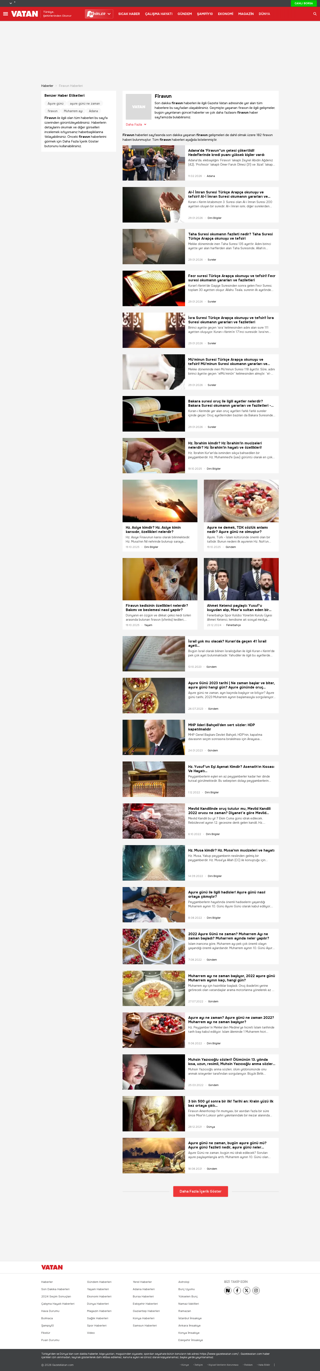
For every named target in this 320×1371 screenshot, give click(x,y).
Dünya (211, 1127)
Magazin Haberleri (99, 1311)
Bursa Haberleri (143, 1296)
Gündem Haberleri (99, 1282)
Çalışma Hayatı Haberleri (57, 1304)
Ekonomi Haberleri (99, 1296)
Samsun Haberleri (145, 1325)
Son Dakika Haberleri (55, 1289)
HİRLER (97, 14)
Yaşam (148, 625)
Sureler (212, 259)
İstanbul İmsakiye (190, 1318)
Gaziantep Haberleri (146, 1311)
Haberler (47, 86)
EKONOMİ (225, 14)
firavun (53, 111)
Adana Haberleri (144, 1289)
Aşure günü (56, 103)
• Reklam (248, 1365)
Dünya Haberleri (98, 1304)
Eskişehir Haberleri (145, 1304)
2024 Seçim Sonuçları (56, 1296)
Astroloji (183, 1282)
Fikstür (45, 1333)
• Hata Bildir (263, 1365)
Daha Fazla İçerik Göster (201, 1191)
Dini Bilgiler (215, 218)
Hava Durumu (50, 1311)
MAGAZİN (246, 14)
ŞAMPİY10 (205, 14)
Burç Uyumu (186, 1289)
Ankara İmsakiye (189, 1325)
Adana (211, 176)
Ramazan (184, 1311)
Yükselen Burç (188, 1296)
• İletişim (198, 1365)
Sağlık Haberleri (97, 1318)
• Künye (184, 1365)
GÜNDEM (185, 14)
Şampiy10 (47, 1325)
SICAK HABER (129, 14)
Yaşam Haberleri (98, 1289)
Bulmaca (47, 1318)
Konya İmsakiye (189, 1333)
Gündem (231, 547)
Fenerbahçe (233, 625)
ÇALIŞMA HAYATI (158, 14)
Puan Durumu (50, 1340)
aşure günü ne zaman (85, 103)
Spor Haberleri (97, 1325)
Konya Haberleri (143, 1318)
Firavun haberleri (71, 86)
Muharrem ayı (73, 111)
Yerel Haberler (142, 1282)
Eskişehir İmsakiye (190, 1340)
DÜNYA (264, 14)
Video (91, 1333)
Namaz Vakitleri (188, 1304)
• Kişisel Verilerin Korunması (223, 1365)
